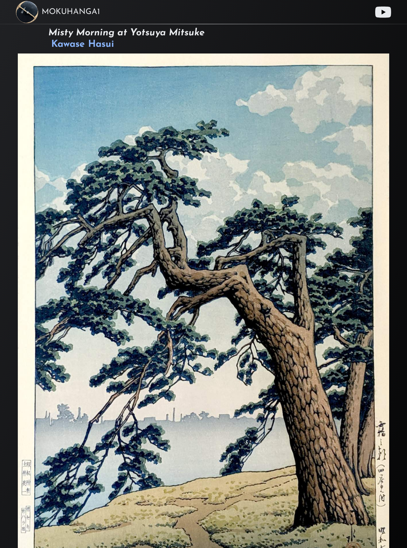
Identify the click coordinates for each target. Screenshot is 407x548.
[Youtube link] (383, 12)
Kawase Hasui (82, 44)
